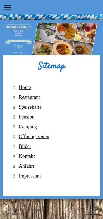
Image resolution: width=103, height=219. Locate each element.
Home (25, 87)
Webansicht (93, 213)
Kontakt (27, 156)
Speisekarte (30, 107)
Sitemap (34, 209)
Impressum (30, 176)
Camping (28, 126)
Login (96, 209)
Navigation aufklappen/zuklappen (51, 7)
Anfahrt (26, 166)
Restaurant (29, 97)
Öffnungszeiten (34, 136)
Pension (27, 117)
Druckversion (15, 209)
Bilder (25, 146)
